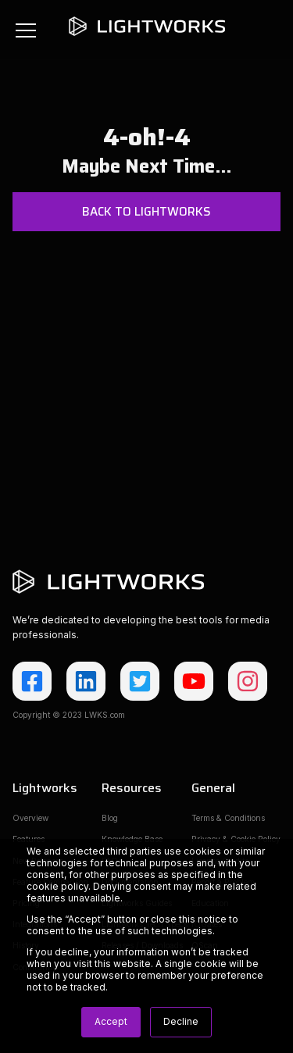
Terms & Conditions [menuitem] (228, 818)
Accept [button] (111, 1021)
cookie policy (57, 886)
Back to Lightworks (146, 211)
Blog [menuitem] (110, 818)
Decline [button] (180, 1021)
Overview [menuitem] (30, 818)
